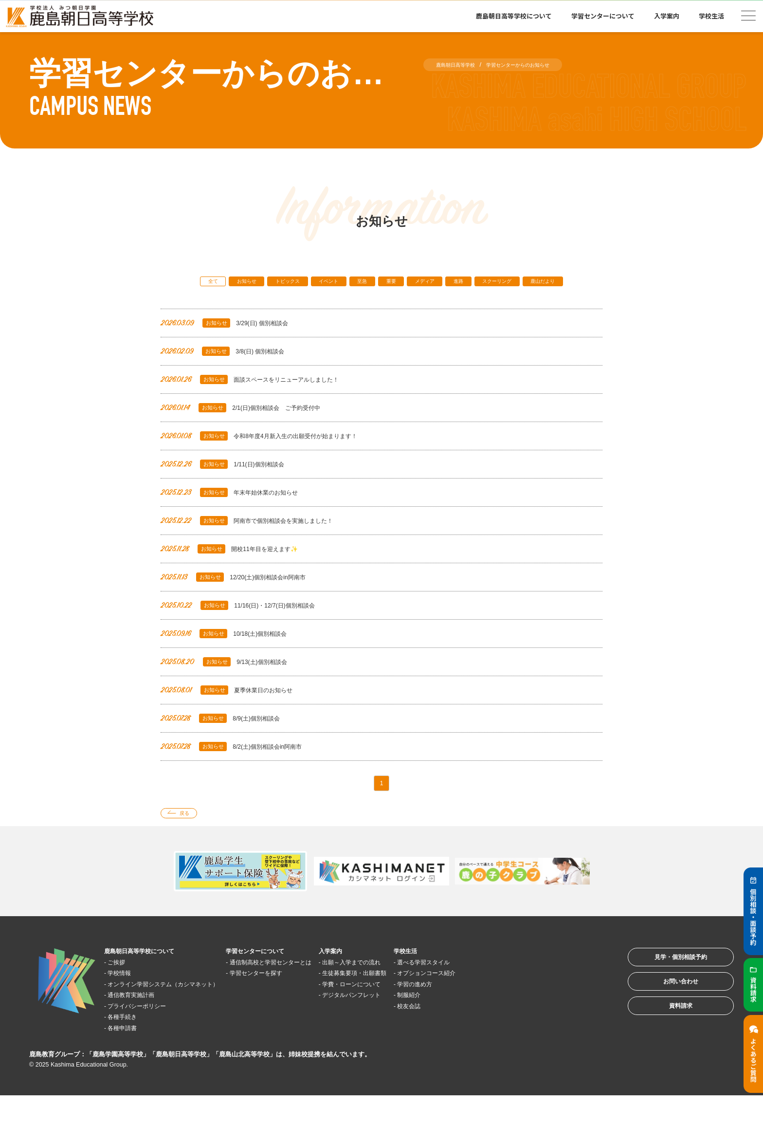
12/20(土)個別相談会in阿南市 (243, 596)
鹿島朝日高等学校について (514, 15)
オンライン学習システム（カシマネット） (180, 1010)
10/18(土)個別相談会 (231, 652)
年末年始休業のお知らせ (238, 511)
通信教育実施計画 (140, 1021)
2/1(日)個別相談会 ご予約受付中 (252, 426)
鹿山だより (382, 299)
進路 (504, 283)
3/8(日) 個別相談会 (229, 370)
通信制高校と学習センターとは (313, 988)
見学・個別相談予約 (668, 987)
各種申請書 (129, 1054)
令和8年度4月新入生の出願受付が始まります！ (275, 454)
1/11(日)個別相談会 (229, 483)
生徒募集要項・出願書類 (416, 999)
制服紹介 (482, 1021)
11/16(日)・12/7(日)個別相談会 (248, 624)
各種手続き (129, 1043)
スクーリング (552, 283)
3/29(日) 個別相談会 (231, 342)
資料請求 (667, 1048)
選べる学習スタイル (501, 988)
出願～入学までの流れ (412, 988)
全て (198, 283)
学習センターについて (603, 15)
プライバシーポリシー (147, 1032)
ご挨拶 (122, 988)
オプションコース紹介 (504, 999)
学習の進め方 (490, 1010)
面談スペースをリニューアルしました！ (263, 398)
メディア (462, 283)
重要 (420, 283)
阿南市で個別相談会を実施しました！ (260, 539)
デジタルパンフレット (412, 1021)
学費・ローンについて (412, 1010)
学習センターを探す (294, 999)
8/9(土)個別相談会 (227, 737)
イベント (343, 283)
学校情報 (126, 999)
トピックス (292, 283)
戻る (190, 837)
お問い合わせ (668, 1018)
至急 (385, 283)
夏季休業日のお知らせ (235, 709)
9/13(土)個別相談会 (231, 680)
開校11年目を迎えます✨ (238, 567)
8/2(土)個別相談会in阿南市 (241, 765)
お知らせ (240, 283)
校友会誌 (482, 1032)
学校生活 (711, 15)
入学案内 (666, 15)
